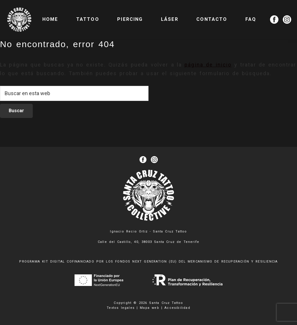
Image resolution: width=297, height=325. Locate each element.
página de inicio (207, 65)
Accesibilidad (177, 308)
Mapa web (149, 308)
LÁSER (169, 19)
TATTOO (87, 19)
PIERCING (130, 19)
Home (50, 19)
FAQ (250, 19)
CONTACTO (211, 19)
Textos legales (121, 308)
